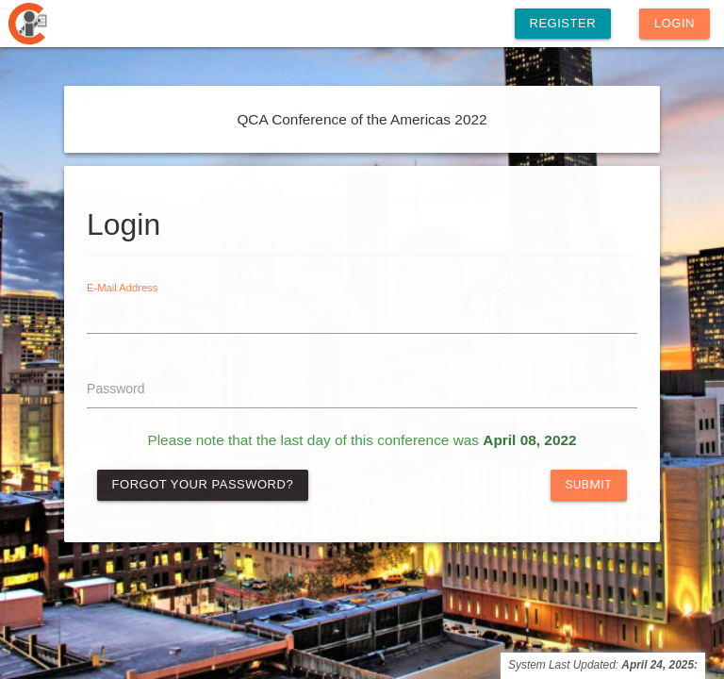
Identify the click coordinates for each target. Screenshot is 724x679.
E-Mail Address (122, 288)
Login (674, 23)
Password (115, 388)
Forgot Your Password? (203, 484)
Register (563, 23)
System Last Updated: (603, 664)
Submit (589, 484)
